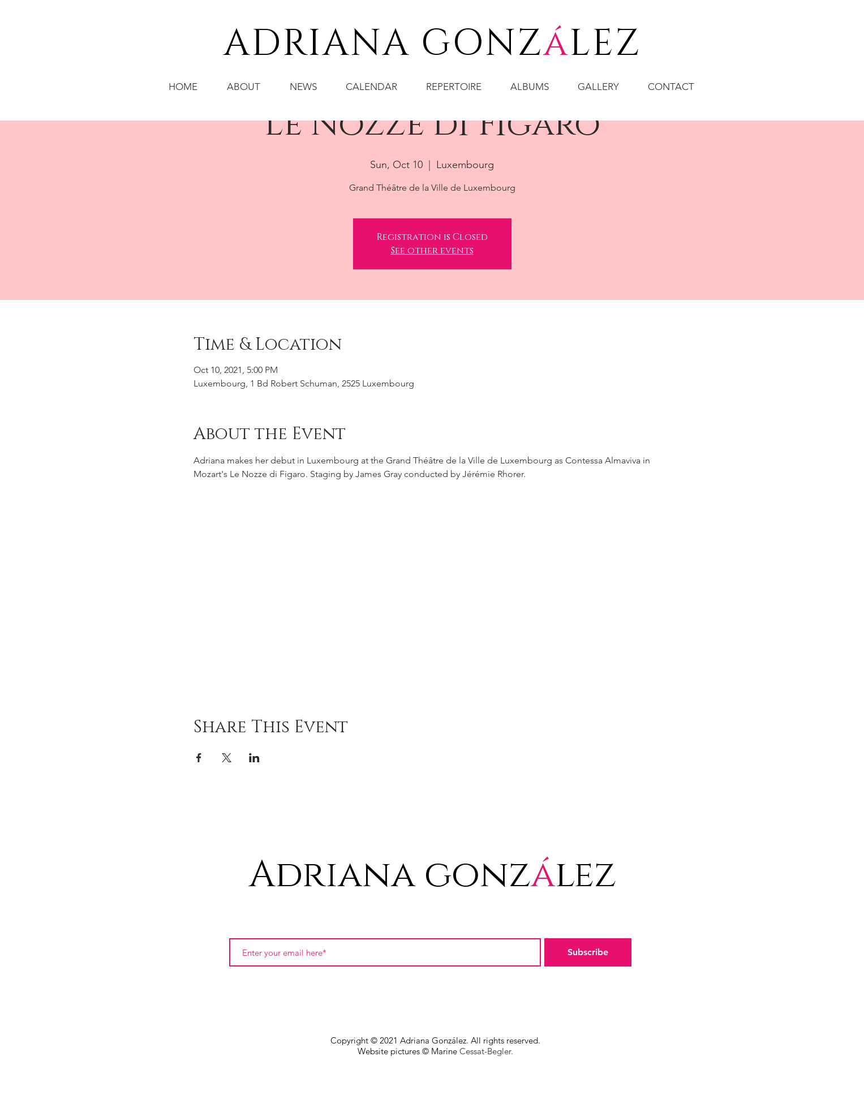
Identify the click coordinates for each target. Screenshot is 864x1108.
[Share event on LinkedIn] (254, 757)
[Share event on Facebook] (199, 757)
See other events (432, 250)
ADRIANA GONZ (383, 43)
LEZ (605, 43)
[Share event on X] (226, 757)
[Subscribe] (587, 952)
